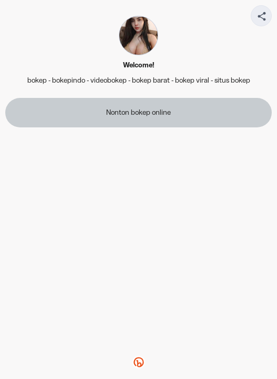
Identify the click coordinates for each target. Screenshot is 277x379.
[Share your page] (261, 15)
